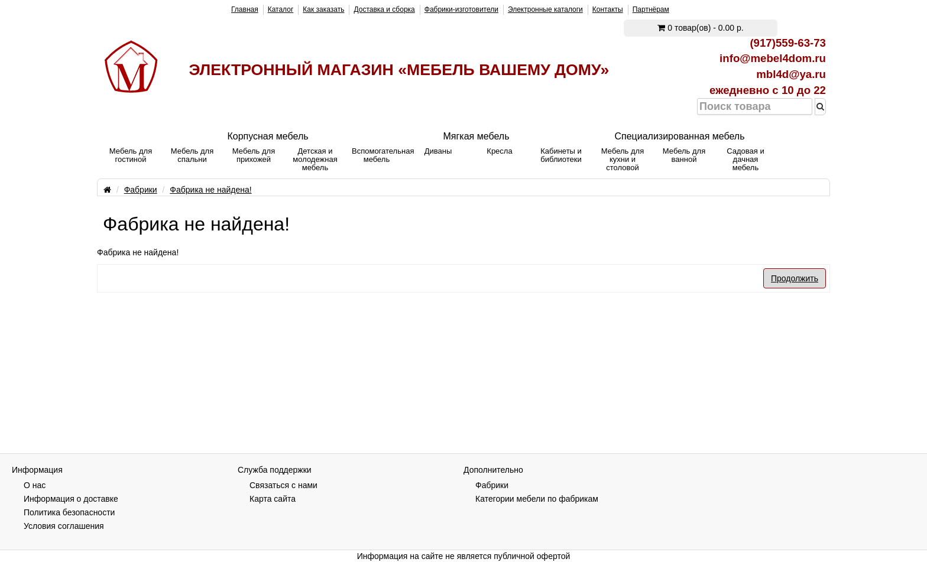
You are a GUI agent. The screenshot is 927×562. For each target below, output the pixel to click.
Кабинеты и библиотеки (561, 155)
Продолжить (794, 278)
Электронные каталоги (545, 9)
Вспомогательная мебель (379, 155)
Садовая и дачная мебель (745, 159)
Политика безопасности (69, 512)
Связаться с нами (283, 485)
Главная (244, 9)
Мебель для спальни (192, 155)
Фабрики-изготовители (461, 9)
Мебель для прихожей (253, 155)
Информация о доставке (71, 498)
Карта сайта (272, 498)
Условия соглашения (64, 526)
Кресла (499, 151)
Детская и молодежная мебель (315, 159)
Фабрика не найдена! (210, 189)
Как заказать (323, 9)
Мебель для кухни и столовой (622, 159)
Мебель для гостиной (130, 155)
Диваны (438, 151)
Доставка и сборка (384, 9)
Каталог (281, 9)
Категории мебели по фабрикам (536, 498)
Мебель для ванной (684, 155)
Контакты (607, 9)
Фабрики (140, 189)
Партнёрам (651, 9)
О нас (35, 485)
